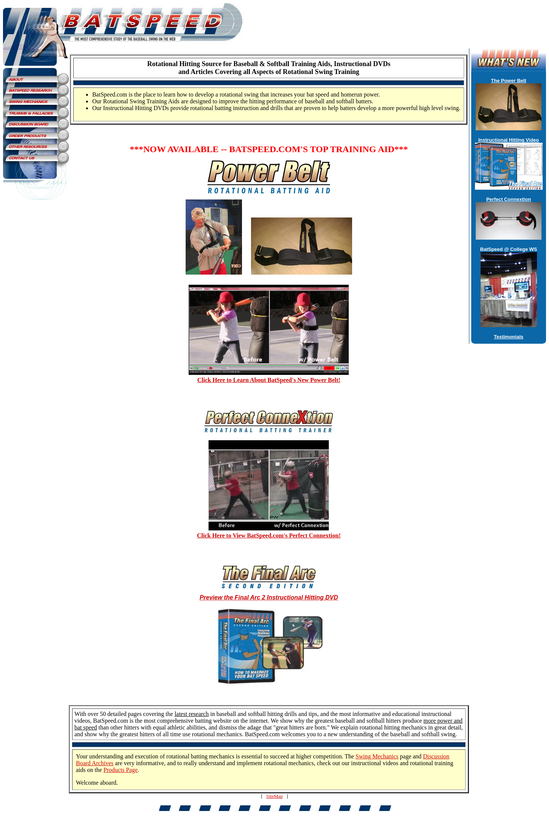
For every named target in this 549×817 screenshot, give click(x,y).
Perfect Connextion (508, 199)
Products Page (120, 770)
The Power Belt (508, 80)
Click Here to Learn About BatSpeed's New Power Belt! (268, 380)
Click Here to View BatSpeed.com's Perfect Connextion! (268, 535)
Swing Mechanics (376, 756)
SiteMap (274, 796)
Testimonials (508, 337)
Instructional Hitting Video (508, 140)
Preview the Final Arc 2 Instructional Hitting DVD (269, 597)
